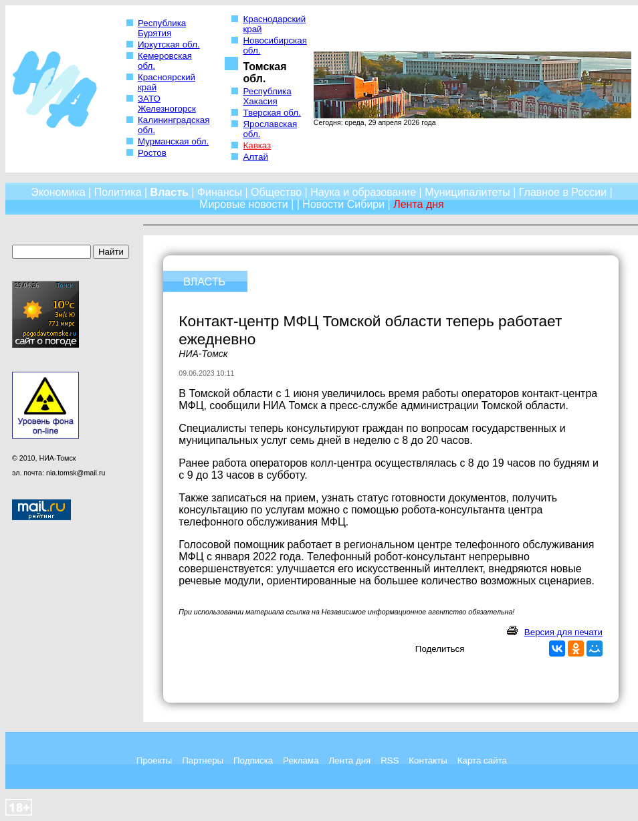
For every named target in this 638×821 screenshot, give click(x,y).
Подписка (253, 760)
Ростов (152, 153)
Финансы (219, 192)
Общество (276, 192)
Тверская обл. (271, 113)
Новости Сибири (343, 204)
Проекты (154, 760)
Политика (118, 192)
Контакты (428, 760)
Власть (169, 192)
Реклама (300, 760)
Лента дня (349, 760)
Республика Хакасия (267, 96)
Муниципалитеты (467, 192)
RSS (390, 760)
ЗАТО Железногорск (167, 104)
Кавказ (257, 145)
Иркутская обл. (169, 44)
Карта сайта (482, 760)
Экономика (58, 192)
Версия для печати (563, 632)
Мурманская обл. (173, 141)
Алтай (255, 157)
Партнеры (202, 760)
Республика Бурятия (162, 28)
